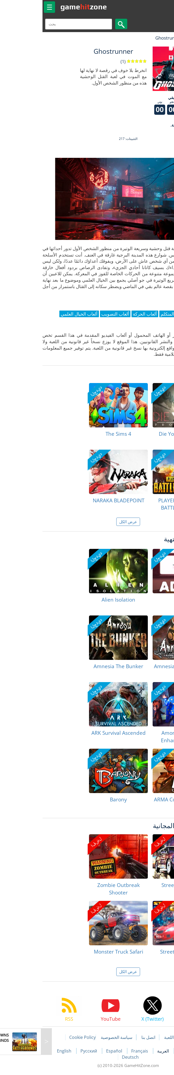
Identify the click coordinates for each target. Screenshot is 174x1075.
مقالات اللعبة (134, 1037)
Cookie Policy (41, 1037)
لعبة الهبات (154, 38)
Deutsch (89, 1057)
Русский (48, 1051)
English (23, 1051)
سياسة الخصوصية (75, 1037)
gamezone (42, 6)
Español (73, 1051)
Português (147, 1051)
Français (99, 1051)
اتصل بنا (107, 1037)
